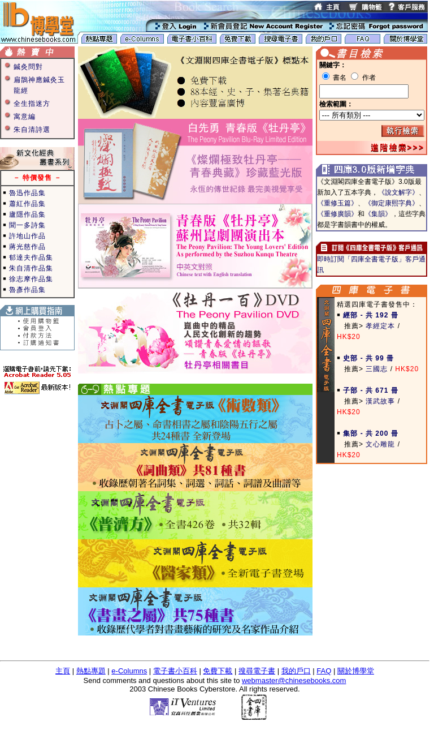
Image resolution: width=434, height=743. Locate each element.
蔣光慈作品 (27, 247)
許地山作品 (27, 236)
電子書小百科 (175, 671)
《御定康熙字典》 (391, 203)
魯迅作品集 (27, 193)
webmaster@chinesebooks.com (294, 680)
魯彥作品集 (27, 290)
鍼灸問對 (28, 67)
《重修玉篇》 (337, 203)
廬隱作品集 (27, 214)
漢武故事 (380, 401)
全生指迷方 (32, 104)
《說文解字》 (398, 192)
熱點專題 (91, 671)
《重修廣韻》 (337, 214)
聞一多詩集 (27, 225)
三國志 (377, 369)
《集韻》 (378, 214)
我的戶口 (296, 671)
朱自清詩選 (32, 130)
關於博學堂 (355, 671)
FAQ (323, 671)
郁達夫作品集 (31, 257)
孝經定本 (380, 326)
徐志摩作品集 (31, 279)
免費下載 (217, 671)
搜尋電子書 (256, 671)
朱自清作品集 (31, 268)
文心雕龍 (380, 444)
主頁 (62, 671)
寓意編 (25, 117)
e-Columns (129, 671)
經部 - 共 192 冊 (370, 315)
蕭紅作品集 (27, 204)
